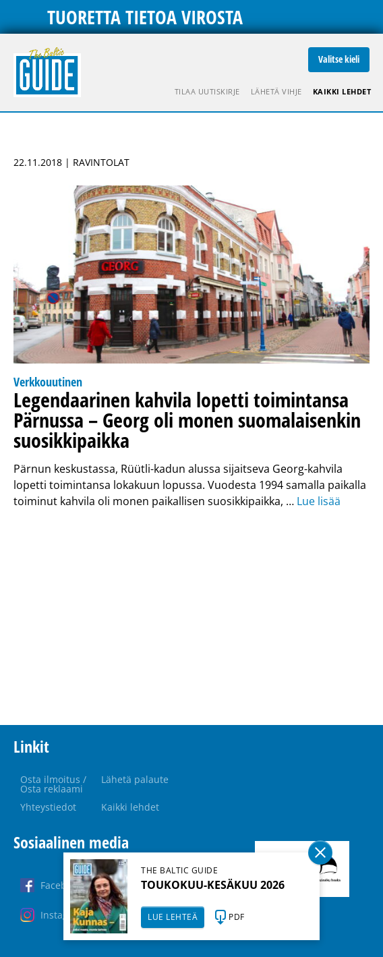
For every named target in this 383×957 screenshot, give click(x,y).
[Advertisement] (191, 617)
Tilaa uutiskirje (207, 91)
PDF (237, 917)
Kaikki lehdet (342, 91)
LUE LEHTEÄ (173, 917)
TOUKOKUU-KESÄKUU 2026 (213, 884)
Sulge (320, 852)
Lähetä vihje (276, 91)
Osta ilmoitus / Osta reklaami (53, 784)
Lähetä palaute (135, 779)
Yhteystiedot (48, 807)
